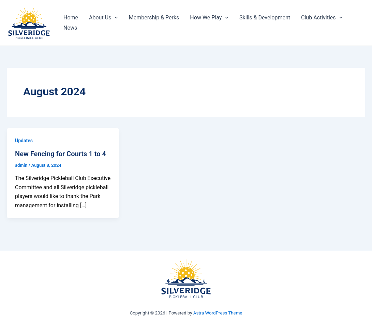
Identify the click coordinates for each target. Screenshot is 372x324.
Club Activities (321, 18)
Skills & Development (264, 17)
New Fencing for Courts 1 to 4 (60, 154)
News (70, 28)
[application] (114, 18)
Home (70, 17)
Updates (24, 140)
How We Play (209, 18)
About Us (103, 18)
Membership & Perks (154, 17)
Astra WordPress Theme (217, 312)
